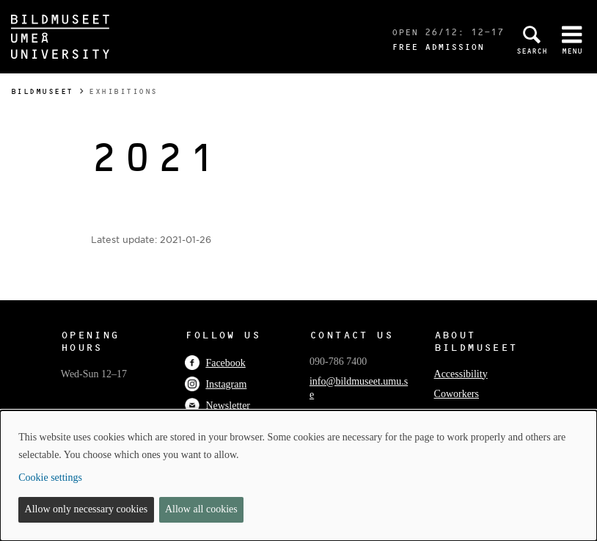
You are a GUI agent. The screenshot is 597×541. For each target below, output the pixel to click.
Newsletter (217, 405)
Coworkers (456, 393)
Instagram (215, 384)
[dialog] (298, 475)
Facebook (215, 362)
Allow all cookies (201, 509)
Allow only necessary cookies (86, 509)
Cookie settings (50, 477)
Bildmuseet (42, 91)
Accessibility (461, 374)
